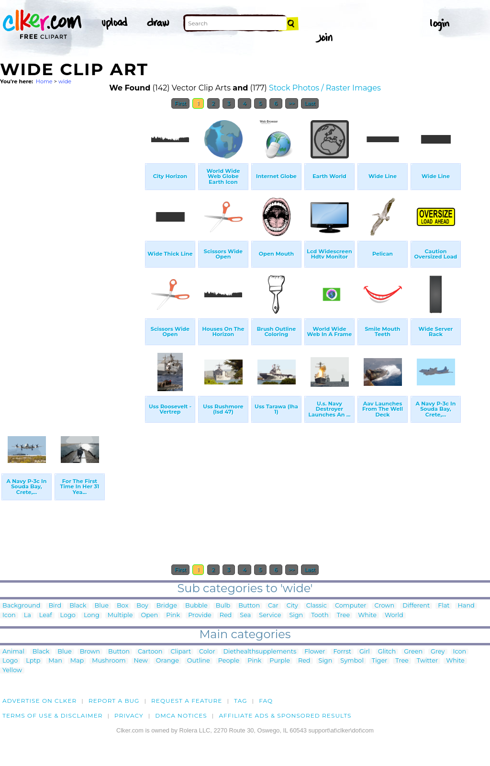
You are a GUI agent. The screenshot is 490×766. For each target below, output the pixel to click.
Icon (9, 615)
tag (240, 700)
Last (309, 103)
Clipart (180, 652)
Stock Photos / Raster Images (325, 87)
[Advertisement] (72, 257)
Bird (54, 606)
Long (92, 615)
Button (249, 606)
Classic (316, 606)
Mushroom (108, 661)
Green (413, 652)
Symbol (352, 661)
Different (416, 606)
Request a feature (186, 700)
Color (207, 652)
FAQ (266, 700)
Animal (13, 652)
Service (270, 615)
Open (149, 615)
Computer (350, 606)
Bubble (196, 606)
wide (64, 81)
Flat (443, 606)
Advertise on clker (39, 700)
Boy (142, 606)
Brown (90, 652)
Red (226, 615)
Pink (173, 615)
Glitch (387, 652)
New (141, 661)
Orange (167, 661)
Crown (384, 606)
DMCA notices (181, 715)
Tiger (379, 661)
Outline (198, 661)
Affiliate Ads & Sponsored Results (285, 715)
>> (292, 103)
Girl (364, 652)
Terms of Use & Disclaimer (52, 715)
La (27, 615)
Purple (279, 661)
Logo (68, 615)
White (367, 615)
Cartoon (150, 652)
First (181, 103)
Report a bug (114, 700)
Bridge (166, 606)
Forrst (342, 652)
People (229, 661)
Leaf (45, 615)
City (292, 606)
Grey (438, 652)
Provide (199, 615)
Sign (296, 615)
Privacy (129, 715)
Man (55, 661)
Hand (465, 606)
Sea (245, 615)
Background (21, 606)
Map (77, 661)
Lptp (33, 661)
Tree (343, 615)
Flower (314, 652)
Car (273, 606)
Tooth (320, 615)
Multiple (120, 615)
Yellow (12, 670)
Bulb (223, 606)
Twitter (427, 661)
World (394, 615)
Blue (102, 606)
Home (44, 81)
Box (122, 606)
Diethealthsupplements (260, 652)
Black (77, 606)
